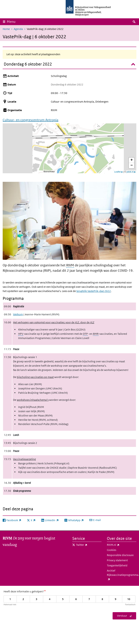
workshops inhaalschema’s (33, 400)
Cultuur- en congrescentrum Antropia (30, 120)
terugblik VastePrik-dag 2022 (93, 291)
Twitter (89, 545)
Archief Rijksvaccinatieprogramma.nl (121, 575)
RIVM (70, 265)
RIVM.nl (121, 545)
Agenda (18, 29)
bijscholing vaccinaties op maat (35, 377)
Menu (11, 22)
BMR (95, 333)
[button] (69, 144)
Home (6, 29)
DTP (85, 333)
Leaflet (118, 172)
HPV (20, 333)
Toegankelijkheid (117, 565)
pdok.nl (131, 172)
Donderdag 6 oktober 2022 (28, 64)
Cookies (111, 550)
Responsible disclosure (120, 555)
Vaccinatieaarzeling (24, 459)
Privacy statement (117, 560)
